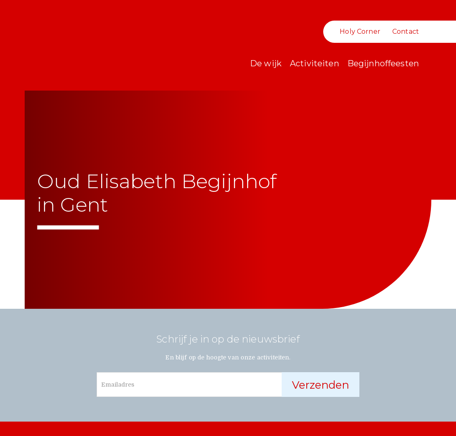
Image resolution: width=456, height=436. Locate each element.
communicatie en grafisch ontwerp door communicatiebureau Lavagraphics (449, 428)
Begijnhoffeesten (383, 63)
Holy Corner (360, 31)
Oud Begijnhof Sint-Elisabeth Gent (57, 57)
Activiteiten (314, 63)
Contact (405, 31)
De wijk (266, 63)
